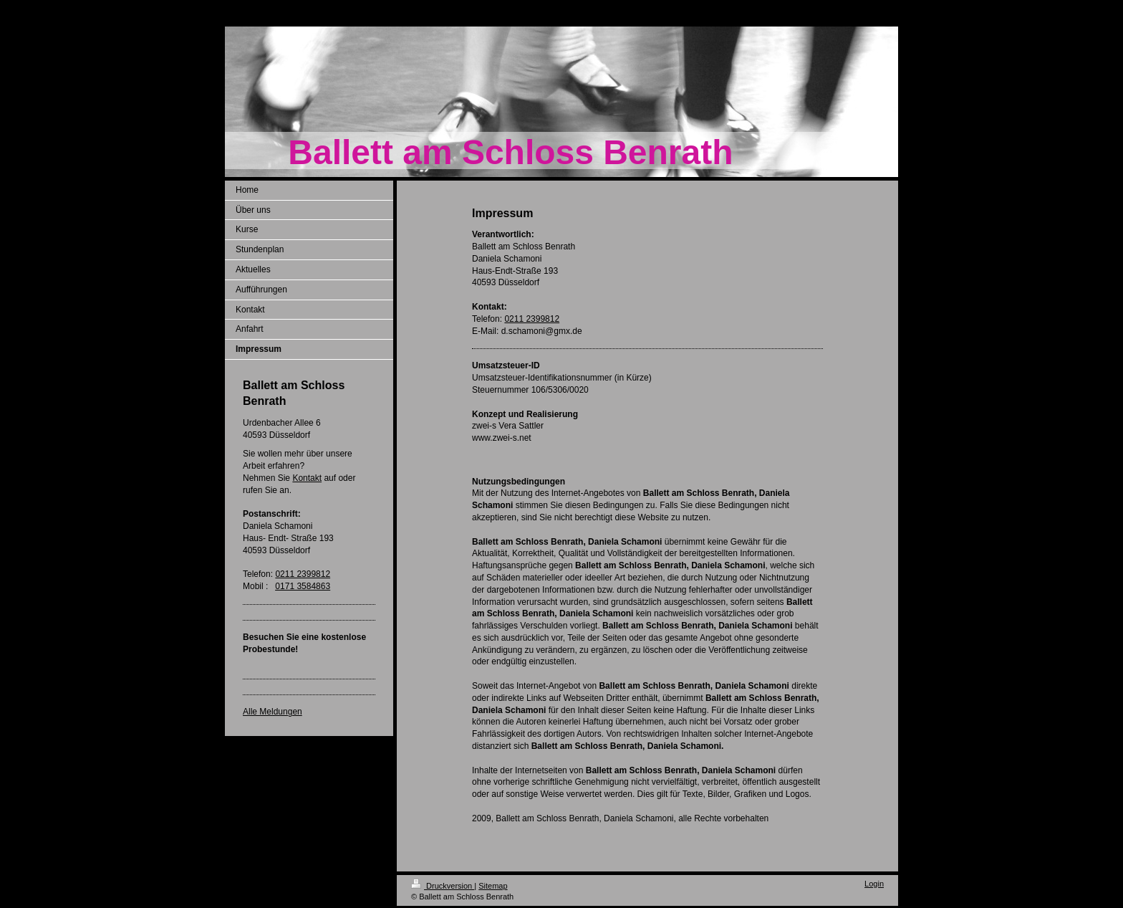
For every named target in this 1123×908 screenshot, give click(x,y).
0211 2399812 (302, 574)
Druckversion (442, 885)
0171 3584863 (302, 586)
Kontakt (307, 478)
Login (874, 883)
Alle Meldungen (272, 712)
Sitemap (492, 885)
